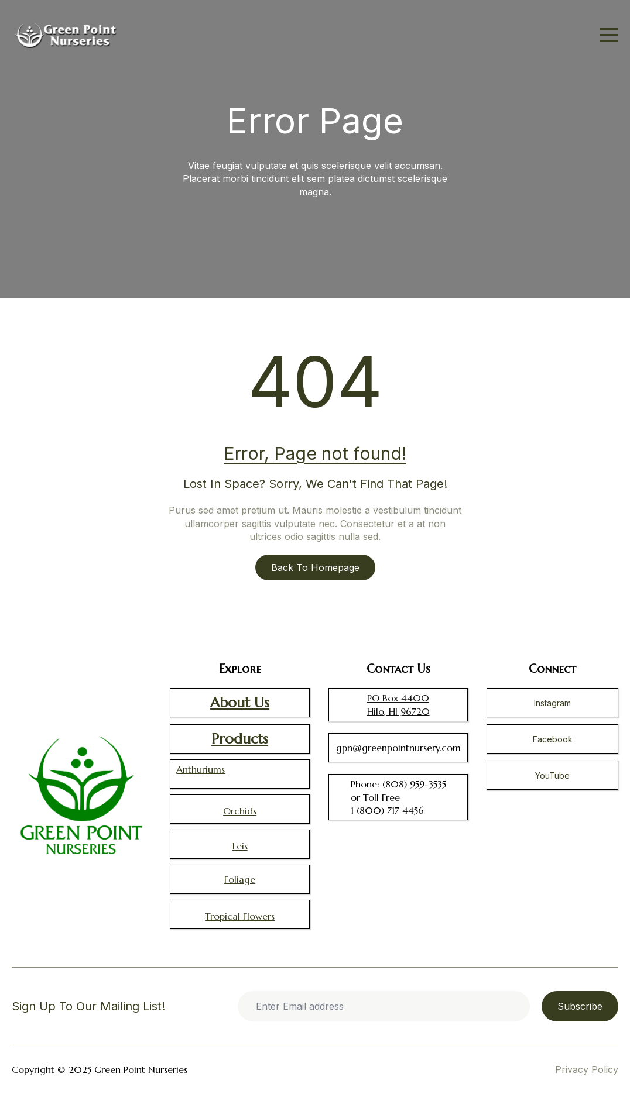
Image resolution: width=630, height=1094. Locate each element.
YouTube (552, 775)
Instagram (552, 703)
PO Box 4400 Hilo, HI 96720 (398, 704)
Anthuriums (200, 769)
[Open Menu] (609, 35)
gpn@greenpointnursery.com (398, 748)
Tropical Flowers (240, 916)
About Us (239, 702)
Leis (240, 846)
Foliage (239, 879)
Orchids (239, 811)
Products (239, 739)
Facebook (553, 739)
